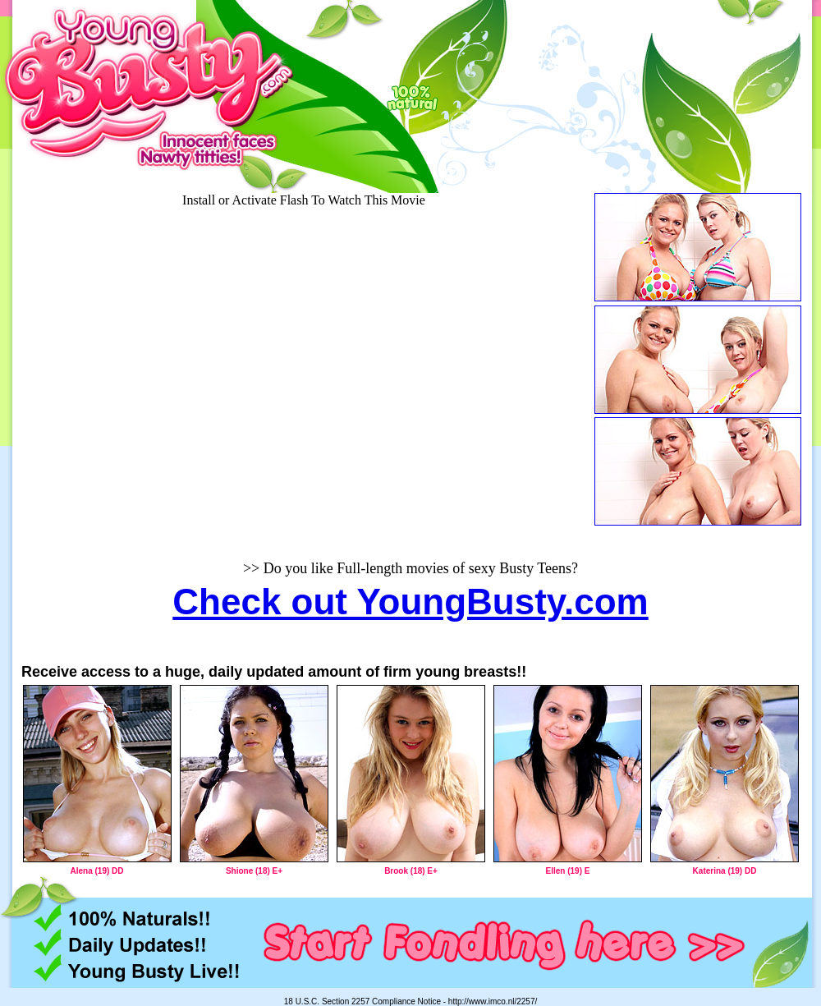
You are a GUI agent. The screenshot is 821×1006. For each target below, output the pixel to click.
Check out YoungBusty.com (410, 601)
